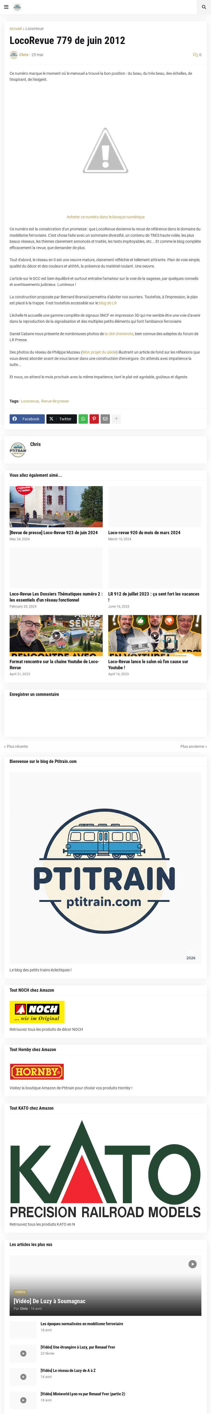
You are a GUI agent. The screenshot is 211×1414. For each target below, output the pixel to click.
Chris (35, 444)
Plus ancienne (192, 746)
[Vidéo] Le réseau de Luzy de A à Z (68, 1370)
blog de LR (108, 303)
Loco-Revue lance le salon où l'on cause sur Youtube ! (148, 664)
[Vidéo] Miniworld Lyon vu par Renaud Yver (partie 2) (83, 1393)
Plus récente (17, 746)
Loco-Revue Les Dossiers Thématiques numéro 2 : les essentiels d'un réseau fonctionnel (56, 597)
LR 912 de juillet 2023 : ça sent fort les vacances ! (153, 597)
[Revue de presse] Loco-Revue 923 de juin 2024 (54, 532)
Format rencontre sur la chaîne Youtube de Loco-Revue (54, 664)
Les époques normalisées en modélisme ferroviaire (82, 1323)
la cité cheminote (119, 334)
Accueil (16, 29)
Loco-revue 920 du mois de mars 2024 (144, 532)
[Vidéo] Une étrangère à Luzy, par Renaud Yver (78, 1347)
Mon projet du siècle (99, 352)
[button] (6, 7)
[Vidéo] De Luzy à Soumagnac (49, 1301)
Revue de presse (55, 401)
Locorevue (34, 29)
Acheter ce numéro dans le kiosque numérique (106, 217)
